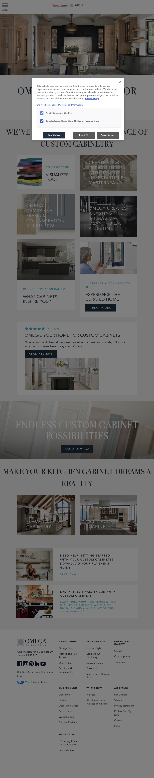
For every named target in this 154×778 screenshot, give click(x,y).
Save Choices (54, 135)
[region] (78, 109)
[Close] (120, 82)
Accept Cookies (108, 135)
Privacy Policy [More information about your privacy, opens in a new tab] (92, 98)
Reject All (83, 135)
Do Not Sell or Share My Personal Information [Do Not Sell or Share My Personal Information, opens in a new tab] (60, 104)
